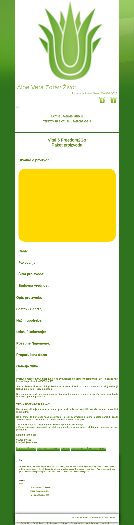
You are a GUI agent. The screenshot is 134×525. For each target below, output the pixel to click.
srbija (32, 449)
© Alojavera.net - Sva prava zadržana (103, 517)
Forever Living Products (48, 449)
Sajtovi (64, 523)
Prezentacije (77, 523)
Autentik (106, 523)
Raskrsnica (51, 523)
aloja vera (22, 449)
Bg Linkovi (38, 523)
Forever (65, 449)
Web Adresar (92, 523)
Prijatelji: (25, 523)
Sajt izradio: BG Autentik (80, 517)
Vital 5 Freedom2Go (96, 449)
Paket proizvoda (79, 449)
